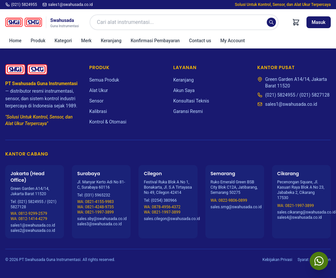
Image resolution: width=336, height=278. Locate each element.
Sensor (96, 100)
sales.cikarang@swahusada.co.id (301, 212)
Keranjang (111, 40)
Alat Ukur (98, 90)
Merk (86, 40)
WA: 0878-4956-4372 (162, 207)
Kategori (63, 40)
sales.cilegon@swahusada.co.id (168, 218)
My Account (232, 40)
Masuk (319, 22)
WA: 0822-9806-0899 (229, 200)
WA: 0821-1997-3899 (95, 212)
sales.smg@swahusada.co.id (235, 207)
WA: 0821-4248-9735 (95, 207)
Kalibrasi (98, 111)
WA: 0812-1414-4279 (28, 218)
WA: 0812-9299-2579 (28, 213)
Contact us (200, 40)
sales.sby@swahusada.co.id (101, 218)
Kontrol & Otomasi (107, 121)
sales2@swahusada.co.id (32, 230)
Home (15, 40)
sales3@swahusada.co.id (99, 224)
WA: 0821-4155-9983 (95, 201)
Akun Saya (184, 90)
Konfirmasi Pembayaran (155, 40)
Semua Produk (104, 80)
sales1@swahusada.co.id (67, 4)
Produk (38, 40)
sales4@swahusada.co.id (299, 217)
